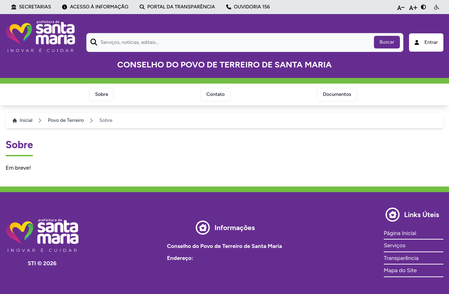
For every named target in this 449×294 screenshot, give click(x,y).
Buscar (387, 42)
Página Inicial (400, 233)
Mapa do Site (400, 270)
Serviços (394, 245)
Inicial (22, 120)
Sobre (101, 94)
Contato (215, 94)
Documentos (337, 94)
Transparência (401, 258)
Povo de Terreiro (66, 120)
